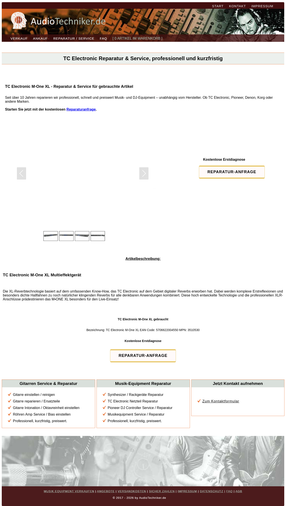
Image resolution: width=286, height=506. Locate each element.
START (218, 6)
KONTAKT (237, 6)
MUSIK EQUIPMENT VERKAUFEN (69, 491)
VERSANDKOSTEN (132, 491)
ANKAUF (40, 38)
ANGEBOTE (106, 491)
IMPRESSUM (262, 6)
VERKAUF (19, 38)
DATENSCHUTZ (211, 491)
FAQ (103, 38)
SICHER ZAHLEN (162, 491)
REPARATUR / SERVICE (73, 38)
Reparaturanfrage (81, 109)
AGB (239, 491)
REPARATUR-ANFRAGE (231, 172)
